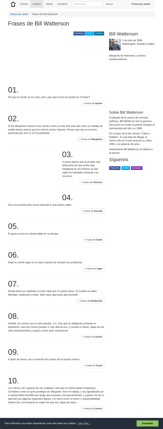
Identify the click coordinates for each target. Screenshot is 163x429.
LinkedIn (99, 33)
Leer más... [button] (84, 423)
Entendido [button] (147, 423)
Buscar (109, 4)
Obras (49, 4)
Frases (24, 4)
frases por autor (19, 14)
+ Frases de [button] (92, 103)
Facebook (79, 33)
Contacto (62, 4)
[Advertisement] (65, 60)
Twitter (89, 33)
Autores (37, 4)
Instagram (136, 168)
